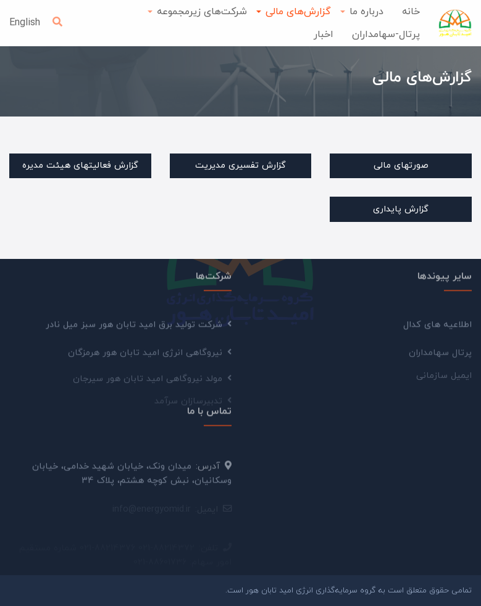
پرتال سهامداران (440, 356)
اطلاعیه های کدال (437, 327)
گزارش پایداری (401, 209)
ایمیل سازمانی (444, 378)
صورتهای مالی (401, 165)
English (24, 23)
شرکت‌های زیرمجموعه (202, 11)
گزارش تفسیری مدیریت (240, 165)
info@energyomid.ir (151, 510)
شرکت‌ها (214, 274)
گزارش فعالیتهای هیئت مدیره (80, 165)
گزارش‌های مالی (298, 11)
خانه (411, 11)
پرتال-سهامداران (386, 34)
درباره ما (366, 11)
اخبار (323, 34)
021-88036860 (163, 549)
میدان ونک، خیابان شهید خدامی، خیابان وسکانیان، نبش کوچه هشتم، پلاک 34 (132, 477)
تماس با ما (209, 409)
